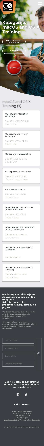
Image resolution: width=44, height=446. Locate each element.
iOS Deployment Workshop (18, 154)
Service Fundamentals (15, 189)
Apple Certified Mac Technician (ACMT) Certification (19, 228)
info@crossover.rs (24, 411)
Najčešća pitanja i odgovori (14, 41)
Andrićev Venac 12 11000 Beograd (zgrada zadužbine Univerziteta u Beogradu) (22, 418)
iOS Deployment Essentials (18, 172)
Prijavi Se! (14, 68)
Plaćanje (14, 51)
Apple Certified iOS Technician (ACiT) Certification (19, 208)
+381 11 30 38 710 (23, 414)
